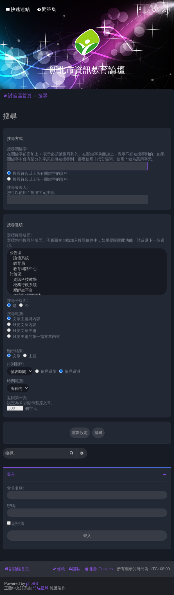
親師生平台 (87, 289)
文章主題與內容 (23, 317)
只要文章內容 (21, 323)
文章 (14, 355)
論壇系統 (87, 257)
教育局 (87, 262)
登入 (11, 473)
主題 (30, 355)
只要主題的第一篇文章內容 (33, 335)
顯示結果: (15, 349)
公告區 (87, 251)
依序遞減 (69, 370)
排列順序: (15, 363)
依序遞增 (46, 370)
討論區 (87, 273)
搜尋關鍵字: (17, 148)
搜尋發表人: (17, 186)
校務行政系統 (87, 284)
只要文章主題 (21, 329)
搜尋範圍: (15, 312)
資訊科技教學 (87, 278)
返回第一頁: (17, 396)
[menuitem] (46, 9)
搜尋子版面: (17, 299)
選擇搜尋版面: (19, 234)
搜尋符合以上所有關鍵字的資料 (37, 172)
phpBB (32, 583)
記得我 (18, 522)
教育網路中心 (87, 268)
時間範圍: (15, 380)
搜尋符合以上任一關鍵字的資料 (37, 178)
